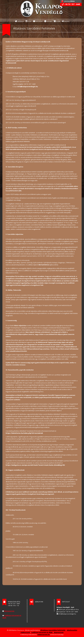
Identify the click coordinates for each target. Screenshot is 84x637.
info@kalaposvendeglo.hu (27, 86)
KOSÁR (56, 21)
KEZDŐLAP (19, 21)
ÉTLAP (28, 21)
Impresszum (59, 632)
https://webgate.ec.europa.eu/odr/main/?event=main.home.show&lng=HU (35, 465)
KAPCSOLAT (38, 21)
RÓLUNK (48, 21)
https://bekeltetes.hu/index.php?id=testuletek (24, 433)
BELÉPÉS (65, 21)
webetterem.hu (43, 634)
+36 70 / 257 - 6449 (71, 4)
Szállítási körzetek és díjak (42, 632)
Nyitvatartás (9, 611)
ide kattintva (43, 265)
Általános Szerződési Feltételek (53, 630)
